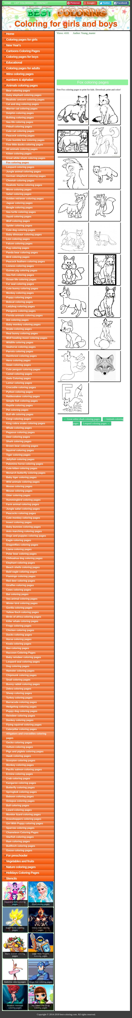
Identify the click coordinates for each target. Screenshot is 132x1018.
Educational (14, 62)
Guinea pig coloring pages (21, 270)
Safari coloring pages (18, 194)
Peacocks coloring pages (21, 513)
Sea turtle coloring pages (21, 212)
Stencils (11, 878)
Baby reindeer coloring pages (23, 657)
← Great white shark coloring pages (82, 419)
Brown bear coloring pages (22, 446)
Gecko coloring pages (19, 742)
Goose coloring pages (19, 850)
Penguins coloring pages (21, 311)
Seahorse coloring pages (21, 347)
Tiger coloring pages (18, 455)
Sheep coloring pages (19, 693)
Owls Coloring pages (18, 378)
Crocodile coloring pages (21, 387)
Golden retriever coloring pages (25, 198)
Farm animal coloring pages (22, 504)
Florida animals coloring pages (24, 315)
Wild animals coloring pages (23, 482)
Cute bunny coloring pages (22, 288)
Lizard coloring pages (19, 810)
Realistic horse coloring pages (24, 185)
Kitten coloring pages (19, 153)
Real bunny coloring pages (22, 333)
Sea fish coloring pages (20, 275)
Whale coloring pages (19, 428)
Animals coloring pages (22, 85)
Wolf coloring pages (18, 221)
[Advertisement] (92, 57)
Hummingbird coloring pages (23, 500)
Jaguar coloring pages (19, 203)
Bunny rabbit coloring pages (23, 684)
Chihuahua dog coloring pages (24, 558)
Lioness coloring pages (20, 266)
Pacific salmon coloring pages (24, 769)
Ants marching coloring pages (24, 531)
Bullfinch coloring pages (20, 846)
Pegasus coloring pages (20, 432)
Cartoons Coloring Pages (23, 51)
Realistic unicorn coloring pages (25, 99)
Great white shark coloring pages (25, 158)
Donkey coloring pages (19, 720)
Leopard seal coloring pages (23, 661)
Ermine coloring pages (19, 774)
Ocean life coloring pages (21, 279)
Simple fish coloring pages (22, 401)
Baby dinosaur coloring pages (24, 234)
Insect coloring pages (19, 522)
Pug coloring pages (17, 248)
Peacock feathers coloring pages (25, 261)
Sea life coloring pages (19, 122)
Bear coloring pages (18, 90)
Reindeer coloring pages (20, 715)
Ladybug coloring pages (20, 306)
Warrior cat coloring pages (21, 108)
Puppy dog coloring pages (21, 711)
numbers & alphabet (19, 79)
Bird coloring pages (17, 257)
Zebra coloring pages (18, 688)
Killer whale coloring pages (22, 621)
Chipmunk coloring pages (21, 675)
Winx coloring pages (19, 74)
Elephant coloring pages (20, 562)
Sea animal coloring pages (21, 598)
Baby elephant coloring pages (24, 95)
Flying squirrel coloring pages (24, 724)
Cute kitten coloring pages (21, 468)
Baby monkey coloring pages (23, 324)
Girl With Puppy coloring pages (24, 823)
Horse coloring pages (19, 639)
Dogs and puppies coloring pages (26, 536)
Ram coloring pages (18, 841)
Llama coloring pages (19, 549)
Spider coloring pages (19, 225)
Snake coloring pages (19, 329)
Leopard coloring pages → (96, 423)
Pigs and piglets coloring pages (25, 751)
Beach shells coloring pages (23, 567)
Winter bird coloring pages (22, 603)
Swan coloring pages (18, 365)
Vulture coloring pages (19, 747)
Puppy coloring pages (19, 297)
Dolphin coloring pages (20, 113)
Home (7, 3)
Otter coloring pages (18, 495)
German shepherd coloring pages (26, 176)
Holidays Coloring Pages (22, 872)
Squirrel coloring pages (20, 450)
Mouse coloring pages (19, 491)
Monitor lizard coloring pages (23, 814)
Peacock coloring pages (20, 135)
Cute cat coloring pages (20, 131)
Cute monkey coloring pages (23, 518)
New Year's (13, 45)
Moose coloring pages (19, 486)
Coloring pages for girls (21, 39)
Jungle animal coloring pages (23, 171)
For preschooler (16, 855)
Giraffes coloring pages (20, 585)
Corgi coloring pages (18, 419)
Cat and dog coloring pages (22, 104)
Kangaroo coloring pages (21, 783)
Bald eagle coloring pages (21, 571)
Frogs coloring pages (18, 625)
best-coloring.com (68, 1014)
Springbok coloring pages (21, 792)
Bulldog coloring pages (20, 117)
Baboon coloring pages (20, 796)
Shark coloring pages (18, 441)
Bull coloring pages (17, 805)
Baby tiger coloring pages (21, 477)
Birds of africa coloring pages (23, 616)
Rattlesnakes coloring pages (23, 396)
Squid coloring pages (18, 216)
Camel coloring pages (19, 374)
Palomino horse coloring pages (24, 464)
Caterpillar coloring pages (21, 729)
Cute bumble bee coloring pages (25, 140)
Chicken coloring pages (20, 630)
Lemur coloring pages (19, 383)
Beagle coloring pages (19, 207)
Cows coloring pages (18, 589)
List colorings (24, 3)
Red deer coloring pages (20, 580)
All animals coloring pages (22, 149)
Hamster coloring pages (20, 670)
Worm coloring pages (18, 189)
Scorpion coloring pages (20, 760)
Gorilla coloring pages (19, 607)
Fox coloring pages (17, 162)
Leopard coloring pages (20, 167)
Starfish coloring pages (20, 837)
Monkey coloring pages (20, 293)
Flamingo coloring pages (20, 576)
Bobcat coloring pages (19, 302)
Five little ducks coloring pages (24, 144)
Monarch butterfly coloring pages (25, 473)
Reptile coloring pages (19, 405)
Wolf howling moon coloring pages (26, 338)
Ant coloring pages (17, 320)
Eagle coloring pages (18, 540)
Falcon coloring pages (19, 243)
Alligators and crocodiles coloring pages (26, 735)
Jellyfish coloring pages (20, 459)
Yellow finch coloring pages (22, 612)
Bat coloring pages (17, 594)
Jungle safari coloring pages (23, 509)
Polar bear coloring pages (21, 553)
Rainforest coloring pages (21, 356)
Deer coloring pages (18, 437)
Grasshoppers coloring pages (23, 819)
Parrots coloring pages (19, 351)
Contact (42, 3)
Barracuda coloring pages (21, 702)
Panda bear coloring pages (22, 252)
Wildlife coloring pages (19, 342)
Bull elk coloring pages (19, 414)
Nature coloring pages (21, 867)
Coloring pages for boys (22, 56)
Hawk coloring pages (18, 756)
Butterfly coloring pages (20, 787)
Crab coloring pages (18, 778)
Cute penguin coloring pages (23, 369)
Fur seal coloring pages (20, 284)
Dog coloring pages (17, 666)
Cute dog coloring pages (20, 230)
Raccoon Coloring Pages (20, 652)
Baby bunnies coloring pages (23, 527)
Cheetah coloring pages (20, 180)
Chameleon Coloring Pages (22, 832)
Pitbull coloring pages (19, 126)
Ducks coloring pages (19, 634)
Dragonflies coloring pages (22, 545)
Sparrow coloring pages (20, 828)
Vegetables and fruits (20, 861)
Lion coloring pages (18, 239)
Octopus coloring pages (20, 801)
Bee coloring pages (17, 648)
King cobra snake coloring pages (25, 423)
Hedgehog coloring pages (21, 706)
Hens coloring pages (18, 360)
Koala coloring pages (18, 643)
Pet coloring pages (17, 410)
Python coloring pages (19, 392)
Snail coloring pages (18, 679)
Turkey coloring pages (19, 697)
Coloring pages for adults (23, 68)
